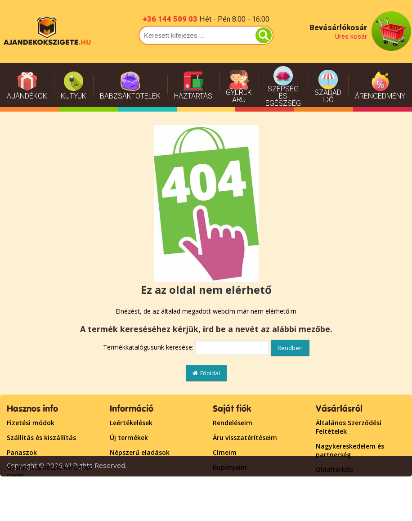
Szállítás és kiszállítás (41, 437)
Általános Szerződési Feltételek (348, 427)
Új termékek (129, 437)
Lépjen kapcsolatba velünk (357, 484)
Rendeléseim (232, 422)
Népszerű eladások (140, 452)
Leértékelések (131, 422)
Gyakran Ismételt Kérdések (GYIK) (49, 471)
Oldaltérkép (334, 469)
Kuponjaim (230, 467)
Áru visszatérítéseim (245, 437)
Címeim (225, 452)
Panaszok (22, 452)
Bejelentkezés (234, 482)
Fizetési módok (30, 422)
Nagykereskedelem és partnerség (350, 450)
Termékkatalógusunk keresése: (148, 347)
